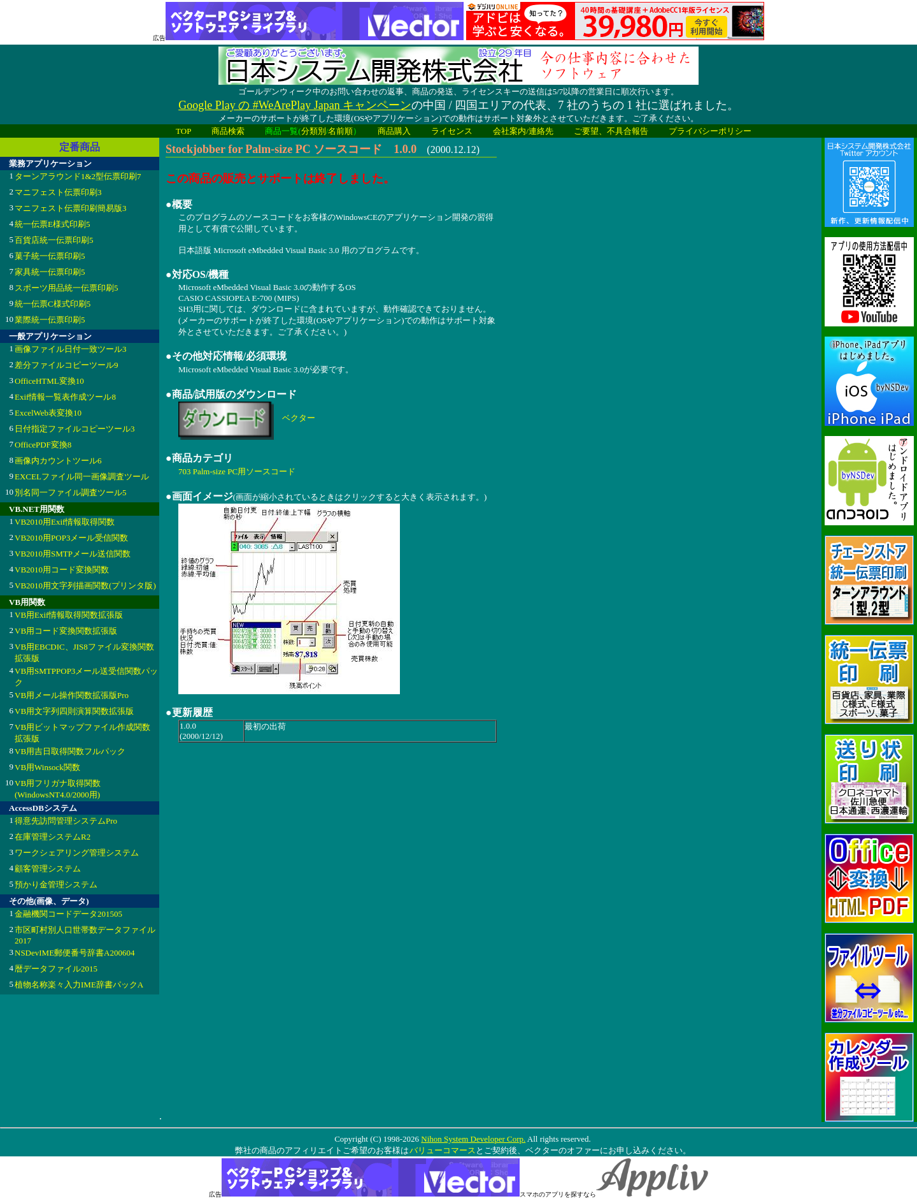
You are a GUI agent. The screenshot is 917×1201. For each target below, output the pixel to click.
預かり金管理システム (56, 884)
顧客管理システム (48, 868)
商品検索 (228, 131)
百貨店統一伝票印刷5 (54, 240)
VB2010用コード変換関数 (62, 569)
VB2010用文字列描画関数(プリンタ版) (85, 585)
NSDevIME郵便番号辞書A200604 (75, 952)
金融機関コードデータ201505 (68, 914)
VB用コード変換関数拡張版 (66, 631)
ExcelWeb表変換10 (48, 413)
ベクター (298, 418)
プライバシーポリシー (710, 131)
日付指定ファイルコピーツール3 (75, 428)
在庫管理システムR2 (52, 836)
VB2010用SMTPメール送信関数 (73, 553)
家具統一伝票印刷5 (50, 272)
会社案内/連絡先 (523, 131)
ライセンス (452, 131)
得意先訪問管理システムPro (66, 821)
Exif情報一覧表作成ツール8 (65, 397)
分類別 (313, 131)
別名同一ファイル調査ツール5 (71, 492)
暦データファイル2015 (56, 968)
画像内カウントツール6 (58, 460)
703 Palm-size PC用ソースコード (236, 471)
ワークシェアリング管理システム (77, 852)
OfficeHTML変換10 (49, 381)
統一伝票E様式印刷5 (52, 224)
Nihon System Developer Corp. (473, 1139)
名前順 (340, 131)
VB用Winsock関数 (47, 767)
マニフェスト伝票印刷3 (58, 192)
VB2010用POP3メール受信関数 (71, 537)
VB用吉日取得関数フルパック (70, 751)
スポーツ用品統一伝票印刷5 (66, 288)
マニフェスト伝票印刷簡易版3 (71, 208)
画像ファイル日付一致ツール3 (71, 349)
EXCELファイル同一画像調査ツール (82, 476)
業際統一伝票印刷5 (50, 319)
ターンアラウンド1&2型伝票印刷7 (78, 176)
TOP (183, 131)
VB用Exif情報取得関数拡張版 (69, 615)
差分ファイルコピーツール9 (66, 365)
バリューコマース (442, 1150)
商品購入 (394, 131)
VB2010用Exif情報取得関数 (65, 522)
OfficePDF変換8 (43, 444)
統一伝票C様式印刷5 (52, 304)
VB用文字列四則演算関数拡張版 (74, 711)
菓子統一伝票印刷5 (50, 256)
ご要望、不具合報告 (611, 131)
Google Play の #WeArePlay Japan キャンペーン (294, 105)
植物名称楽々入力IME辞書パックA (79, 984)
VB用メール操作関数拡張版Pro (72, 695)
